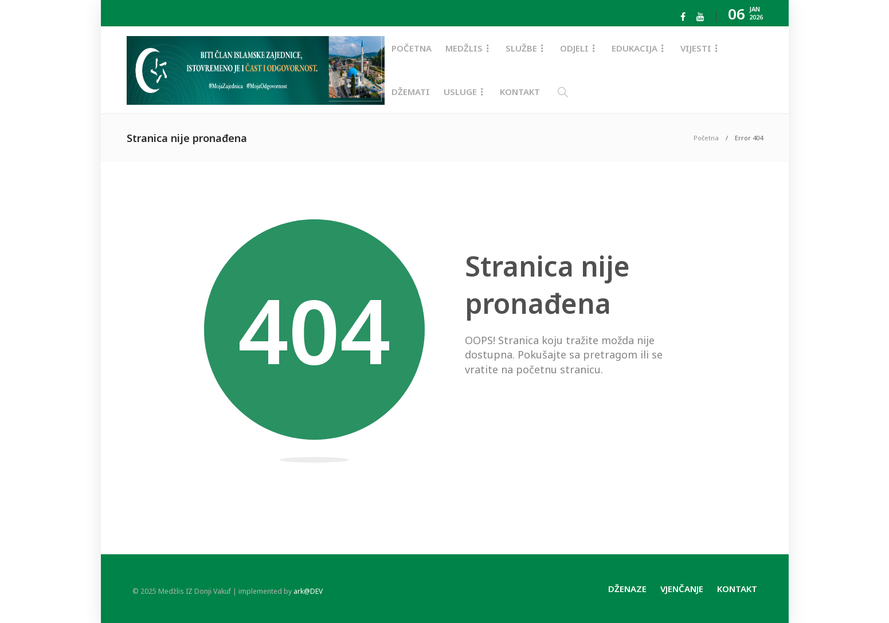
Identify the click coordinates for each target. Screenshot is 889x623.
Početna (411, 48)
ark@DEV (308, 591)
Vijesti (695, 48)
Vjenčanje (681, 588)
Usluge (460, 91)
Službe (521, 48)
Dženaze (627, 588)
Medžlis (464, 48)
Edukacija (634, 48)
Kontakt (520, 91)
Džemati (410, 91)
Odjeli (574, 48)
